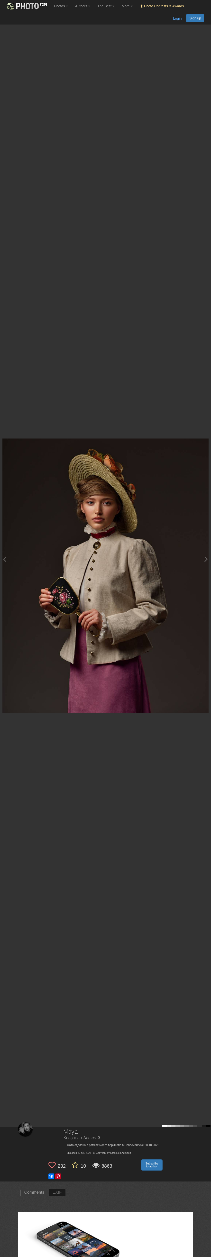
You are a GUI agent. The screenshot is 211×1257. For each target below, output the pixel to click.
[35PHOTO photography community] (26, 6)
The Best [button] (105, 6)
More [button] (127, 6)
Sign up (195, 18)
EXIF (57, 1192)
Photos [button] (61, 6)
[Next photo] (206, 559)
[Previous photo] (4, 559)
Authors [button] (82, 6)
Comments (34, 1192)
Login (177, 18)
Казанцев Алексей (82, 1138)
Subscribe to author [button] (151, 1165)
